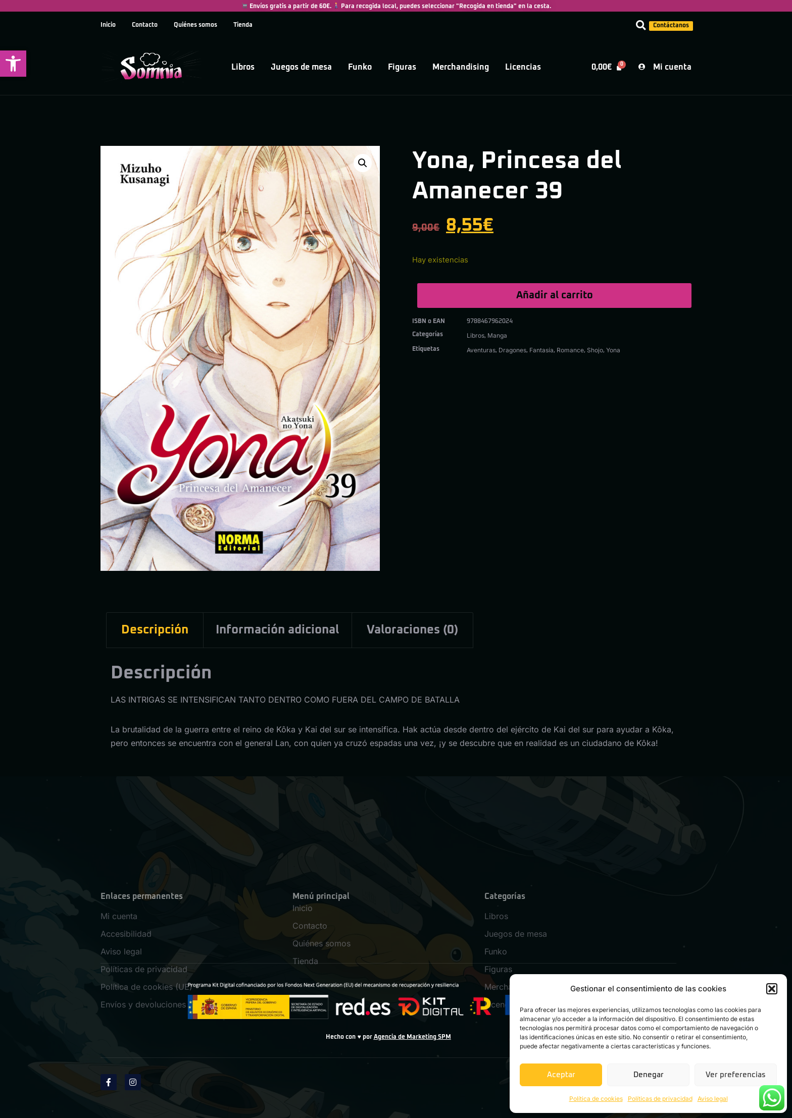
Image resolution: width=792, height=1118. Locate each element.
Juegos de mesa (301, 67)
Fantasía (541, 350)
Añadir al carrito (554, 295)
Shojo (595, 350)
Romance (570, 350)
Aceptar (561, 1075)
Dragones (512, 350)
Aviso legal (713, 1098)
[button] (13, 63)
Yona (613, 350)
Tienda (243, 25)
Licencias (523, 67)
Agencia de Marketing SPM (412, 1037)
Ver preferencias (736, 1075)
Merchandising (460, 67)
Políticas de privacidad (660, 1098)
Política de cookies (596, 1098)
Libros (243, 67)
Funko (360, 67)
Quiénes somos (195, 25)
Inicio (108, 25)
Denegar (648, 1075)
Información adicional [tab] (277, 630)
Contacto (145, 25)
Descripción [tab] (154, 630)
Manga (497, 335)
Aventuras (481, 350)
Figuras (402, 67)
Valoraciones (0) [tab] (412, 630)
